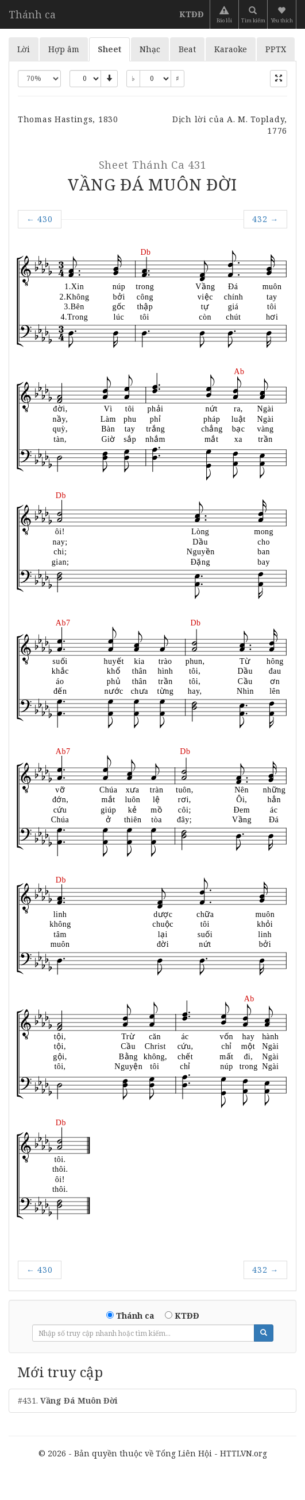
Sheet (109, 49)
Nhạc (150, 49)
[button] (283, 14)
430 (39, 218)
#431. (68, 1400)
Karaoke (230, 49)
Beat (187, 49)
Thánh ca (32, 14)
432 (265, 218)
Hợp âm (63, 49)
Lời (23, 49)
